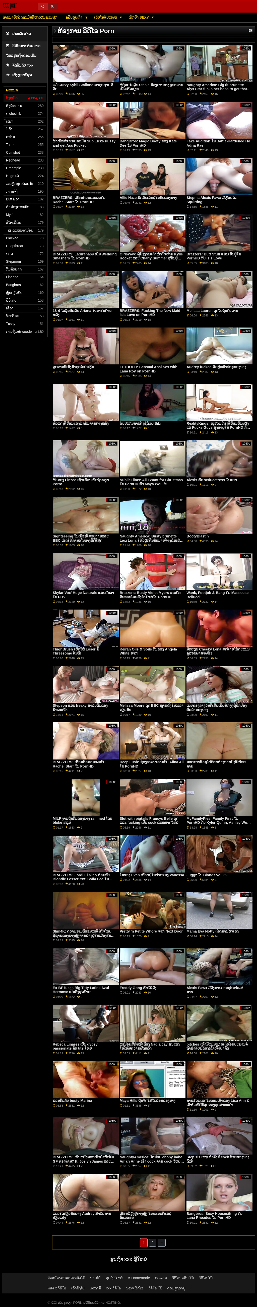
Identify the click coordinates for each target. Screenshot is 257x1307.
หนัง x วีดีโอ (56, 1288)
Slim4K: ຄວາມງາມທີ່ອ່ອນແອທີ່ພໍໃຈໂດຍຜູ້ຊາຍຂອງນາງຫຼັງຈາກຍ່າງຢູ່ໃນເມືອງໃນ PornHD (82, 935)
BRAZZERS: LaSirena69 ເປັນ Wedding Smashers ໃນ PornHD (85, 256)
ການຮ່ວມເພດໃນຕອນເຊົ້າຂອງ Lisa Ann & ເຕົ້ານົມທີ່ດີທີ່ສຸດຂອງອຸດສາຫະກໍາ (217, 1103)
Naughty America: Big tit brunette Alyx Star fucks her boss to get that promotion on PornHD (216, 89)
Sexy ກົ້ (95, 1288)
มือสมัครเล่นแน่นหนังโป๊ (66, 1278)
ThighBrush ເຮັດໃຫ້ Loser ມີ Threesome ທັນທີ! (76, 651)
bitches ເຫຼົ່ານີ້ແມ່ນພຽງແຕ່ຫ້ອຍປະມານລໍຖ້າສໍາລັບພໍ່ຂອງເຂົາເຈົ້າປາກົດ (216, 1046)
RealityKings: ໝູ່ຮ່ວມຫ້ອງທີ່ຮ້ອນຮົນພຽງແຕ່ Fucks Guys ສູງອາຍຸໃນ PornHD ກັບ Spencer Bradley (217, 427)
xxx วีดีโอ (113, 1288)
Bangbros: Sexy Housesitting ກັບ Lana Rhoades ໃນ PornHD (214, 1216)
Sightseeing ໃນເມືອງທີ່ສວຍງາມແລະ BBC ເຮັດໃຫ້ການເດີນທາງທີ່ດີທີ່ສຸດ (81, 538)
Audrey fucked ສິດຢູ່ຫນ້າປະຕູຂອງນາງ (216, 367)
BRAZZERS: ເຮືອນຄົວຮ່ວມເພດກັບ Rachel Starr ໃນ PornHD (79, 200)
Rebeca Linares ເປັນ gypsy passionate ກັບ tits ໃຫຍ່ (75, 1046)
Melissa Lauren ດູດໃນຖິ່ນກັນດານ (212, 311)
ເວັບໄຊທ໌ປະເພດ (106, 17)
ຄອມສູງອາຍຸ (176, 1288)
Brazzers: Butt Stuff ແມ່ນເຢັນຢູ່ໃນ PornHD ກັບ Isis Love (213, 256)
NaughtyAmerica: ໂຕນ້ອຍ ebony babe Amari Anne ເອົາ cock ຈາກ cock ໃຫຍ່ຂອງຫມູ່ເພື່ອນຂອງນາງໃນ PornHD (151, 1161)
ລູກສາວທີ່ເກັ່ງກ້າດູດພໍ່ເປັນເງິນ (73, 367)
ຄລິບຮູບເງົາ (74, 17)
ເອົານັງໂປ (78, 1288)
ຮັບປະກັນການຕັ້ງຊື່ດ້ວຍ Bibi (140, 423)
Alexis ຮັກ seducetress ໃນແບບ (211, 480)
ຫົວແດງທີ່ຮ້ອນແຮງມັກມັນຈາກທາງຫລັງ (81, 423)
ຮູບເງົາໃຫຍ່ (114, 1278)
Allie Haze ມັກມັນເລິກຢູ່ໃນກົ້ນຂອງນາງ (148, 198)
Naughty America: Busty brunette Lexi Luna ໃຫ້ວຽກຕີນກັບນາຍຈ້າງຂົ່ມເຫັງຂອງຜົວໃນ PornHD (151, 540)
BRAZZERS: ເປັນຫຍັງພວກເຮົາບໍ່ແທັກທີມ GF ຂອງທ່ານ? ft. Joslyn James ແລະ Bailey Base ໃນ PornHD (83, 1161)
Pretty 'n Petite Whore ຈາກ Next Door (151, 931)
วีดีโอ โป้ (155, 1288)
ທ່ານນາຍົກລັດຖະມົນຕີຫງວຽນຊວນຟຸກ (30, 17)
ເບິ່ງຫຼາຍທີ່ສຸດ (19, 75)
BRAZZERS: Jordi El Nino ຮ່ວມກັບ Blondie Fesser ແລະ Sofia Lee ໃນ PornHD (81, 879)
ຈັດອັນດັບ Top (19, 65)
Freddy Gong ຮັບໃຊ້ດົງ (138, 988)
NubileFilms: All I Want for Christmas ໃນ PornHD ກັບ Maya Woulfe (151, 482)
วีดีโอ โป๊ (206, 1278)
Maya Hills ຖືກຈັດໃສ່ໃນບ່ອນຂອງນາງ (147, 1101)
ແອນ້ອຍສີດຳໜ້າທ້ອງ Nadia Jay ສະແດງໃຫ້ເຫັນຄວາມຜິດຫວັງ (150, 1046)
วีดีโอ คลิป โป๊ (183, 1278)
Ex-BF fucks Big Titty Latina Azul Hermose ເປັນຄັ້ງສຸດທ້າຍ (81, 990)
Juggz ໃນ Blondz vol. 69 (206, 875)
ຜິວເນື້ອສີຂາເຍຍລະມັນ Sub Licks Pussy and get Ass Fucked (84, 143)
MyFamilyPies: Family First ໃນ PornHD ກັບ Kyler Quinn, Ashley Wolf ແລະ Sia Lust (217, 822)
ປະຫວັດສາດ (18, 34)
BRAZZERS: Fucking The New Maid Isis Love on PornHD (150, 313)
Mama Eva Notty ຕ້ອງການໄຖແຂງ (212, 931)
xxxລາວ (161, 1278)
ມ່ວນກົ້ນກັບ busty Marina (72, 1101)
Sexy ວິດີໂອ (134, 1288)
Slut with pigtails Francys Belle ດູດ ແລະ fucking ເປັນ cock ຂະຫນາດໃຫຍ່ (149, 820)
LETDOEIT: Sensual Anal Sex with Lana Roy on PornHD (148, 369)
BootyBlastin (197, 536)
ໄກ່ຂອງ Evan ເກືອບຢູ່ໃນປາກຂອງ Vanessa (152, 875)
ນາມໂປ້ (95, 1278)
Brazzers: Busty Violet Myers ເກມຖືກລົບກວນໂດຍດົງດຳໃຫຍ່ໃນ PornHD (150, 595)
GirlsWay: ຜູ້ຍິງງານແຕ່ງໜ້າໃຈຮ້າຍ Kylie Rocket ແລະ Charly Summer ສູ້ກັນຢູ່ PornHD (151, 258)
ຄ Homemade (139, 1278)
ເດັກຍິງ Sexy (139, 17)
